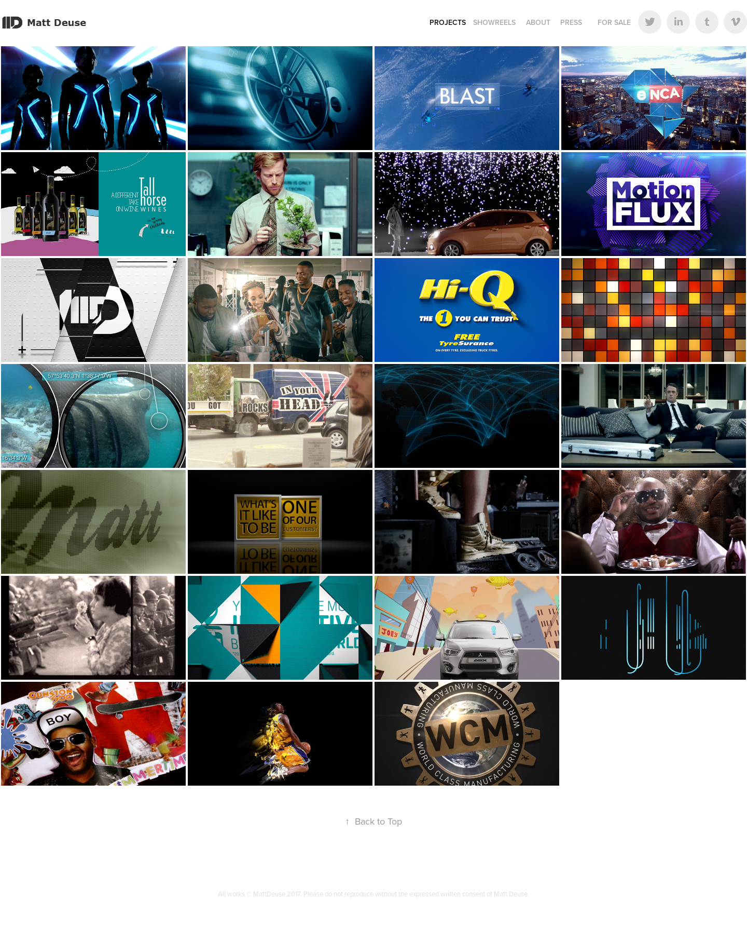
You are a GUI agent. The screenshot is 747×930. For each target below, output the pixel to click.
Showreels (494, 22)
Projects (448, 22)
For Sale (614, 22)
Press (571, 22)
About (538, 22)
